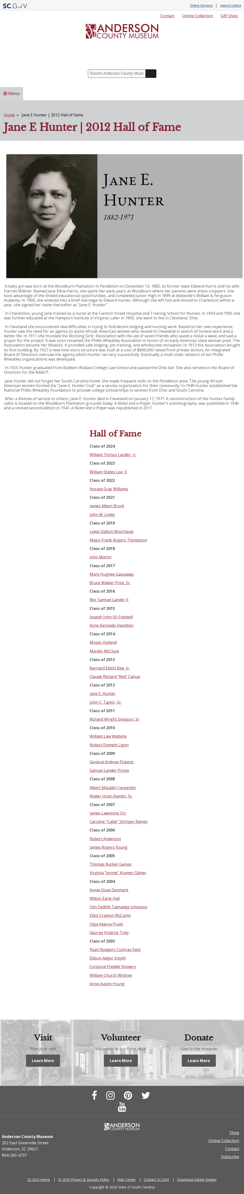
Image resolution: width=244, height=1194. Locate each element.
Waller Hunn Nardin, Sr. (111, 796)
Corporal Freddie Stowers (113, 966)
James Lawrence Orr (108, 813)
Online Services (201, 5)
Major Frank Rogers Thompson (118, 540)
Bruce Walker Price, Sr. (110, 582)
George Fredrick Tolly (109, 932)
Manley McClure (104, 651)
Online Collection (197, 15)
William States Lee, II (108, 472)
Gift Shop (229, 15)
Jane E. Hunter (103, 693)
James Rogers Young (108, 847)
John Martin (100, 557)
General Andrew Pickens (112, 762)
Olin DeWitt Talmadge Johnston (118, 907)
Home (9, 115)
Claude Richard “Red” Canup (115, 676)
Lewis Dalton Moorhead (111, 531)
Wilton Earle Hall (105, 898)
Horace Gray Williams (109, 489)
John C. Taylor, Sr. (106, 702)
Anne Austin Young (107, 983)
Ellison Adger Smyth (108, 958)
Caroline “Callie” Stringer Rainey (119, 821)
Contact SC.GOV (156, 1180)
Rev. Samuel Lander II (109, 599)
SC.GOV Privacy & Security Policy (83, 1180)
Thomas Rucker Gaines (111, 864)
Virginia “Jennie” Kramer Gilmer (118, 872)
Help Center (126, 1180)
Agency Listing (230, 5)
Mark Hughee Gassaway (112, 574)
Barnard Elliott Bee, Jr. (110, 668)
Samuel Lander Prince (109, 770)
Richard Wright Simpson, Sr (114, 719)
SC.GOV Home (38, 1180)
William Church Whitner (111, 975)
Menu (11, 93)
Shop (234, 1133)
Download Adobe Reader (197, 1180)
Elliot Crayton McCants (110, 915)
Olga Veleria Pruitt (106, 924)
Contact (167, 15)
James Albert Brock (107, 505)
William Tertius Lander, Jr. (113, 454)
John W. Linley (102, 514)
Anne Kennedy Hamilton (112, 625)
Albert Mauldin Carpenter (113, 787)
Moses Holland (103, 642)
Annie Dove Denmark (109, 890)
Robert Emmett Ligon (109, 745)
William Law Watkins (108, 736)
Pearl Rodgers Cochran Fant (115, 949)
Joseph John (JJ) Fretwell (111, 617)
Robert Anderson (105, 838)
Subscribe (230, 1157)
